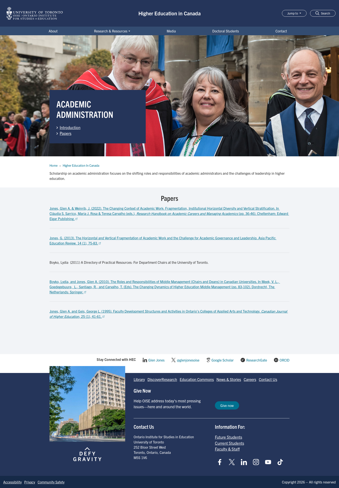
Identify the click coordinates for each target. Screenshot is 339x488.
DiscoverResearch (162, 379)
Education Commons (197, 379)
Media (171, 31)
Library (139, 379)
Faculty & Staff (227, 448)
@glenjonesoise (188, 360)
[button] (323, 13)
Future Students (228, 437)
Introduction (70, 127)
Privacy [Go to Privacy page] (29, 482)
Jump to (293, 13)
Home (54, 165)
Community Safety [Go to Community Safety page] (51, 482)
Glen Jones (156, 360)
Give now (227, 405)
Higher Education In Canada (81, 165)
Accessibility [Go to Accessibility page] (12, 482)
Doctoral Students (225, 31)
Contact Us (268, 379)
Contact (281, 31)
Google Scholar (222, 360)
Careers (250, 379)
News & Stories (228, 379)
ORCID (284, 360)
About (53, 31)
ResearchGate (256, 360)
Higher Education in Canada (169, 13)
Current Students (229, 443)
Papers (65, 133)
